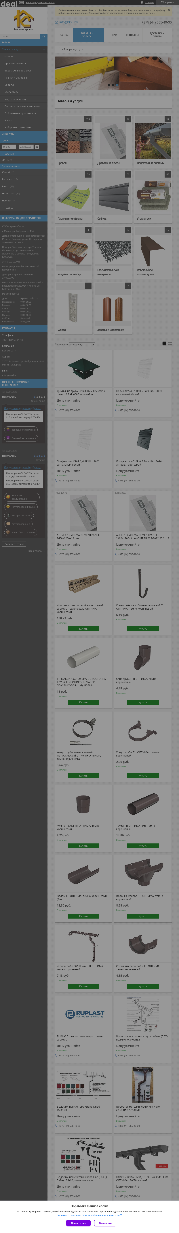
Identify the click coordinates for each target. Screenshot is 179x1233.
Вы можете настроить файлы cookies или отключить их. (88, 1215)
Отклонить (105, 1223)
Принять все (78, 1223)
